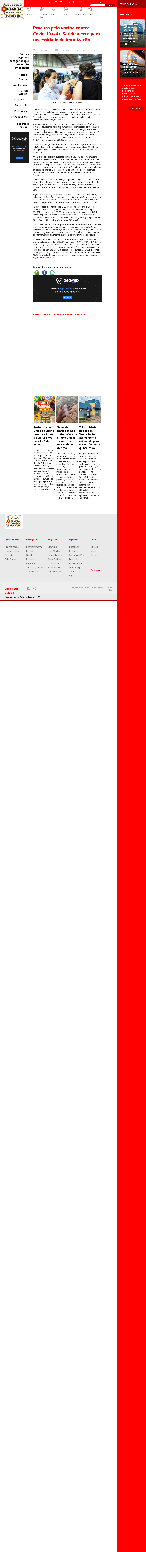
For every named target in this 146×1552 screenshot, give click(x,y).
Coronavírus (66, 50)
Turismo (95, 555)
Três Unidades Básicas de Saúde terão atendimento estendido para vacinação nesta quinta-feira (89, 438)
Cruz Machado (20, 84)
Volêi (71, 575)
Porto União (21, 105)
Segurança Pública (41, 15)
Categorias (32, 539)
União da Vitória (19, 116)
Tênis (72, 571)
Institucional (12, 539)
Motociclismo (76, 563)
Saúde (94, 551)
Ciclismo (73, 551)
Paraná (58, 53)
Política (53, 14)
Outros (94, 546)
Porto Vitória (21, 111)
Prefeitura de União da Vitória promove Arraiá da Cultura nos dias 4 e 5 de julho (44, 436)
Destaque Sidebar (81, 50)
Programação (12, 546)
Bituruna (23, 79)
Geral (90, 14)
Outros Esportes (77, 567)
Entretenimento (80, 14)
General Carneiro (24, 92)
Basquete (74, 546)
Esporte (66, 14)
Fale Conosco (11, 559)
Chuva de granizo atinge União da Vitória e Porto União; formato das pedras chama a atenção (66, 438)
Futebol (73, 559)
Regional (29, 14)
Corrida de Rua (76, 555)
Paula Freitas (21, 99)
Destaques (96, 570)
